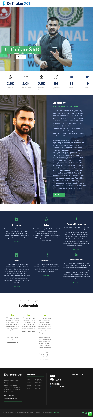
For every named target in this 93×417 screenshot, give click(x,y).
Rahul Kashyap (54, 412)
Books (28, 388)
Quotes (29, 385)
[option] (13, 328)
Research (38, 385)
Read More (21, 56)
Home (28, 380)
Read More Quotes (77, 359)
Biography (38, 380)
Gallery (29, 383)
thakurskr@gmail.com (10, 398)
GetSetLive (38, 383)
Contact (38, 388)
